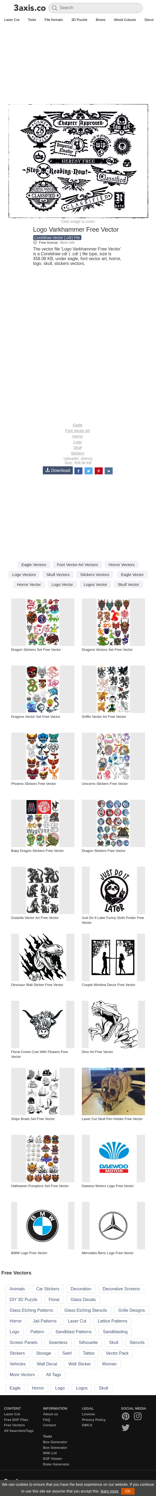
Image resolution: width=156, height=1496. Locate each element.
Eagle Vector (132, 574)
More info (67, 243)
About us (50, 1414)
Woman (109, 1364)
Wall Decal (47, 1364)
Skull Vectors (58, 574)
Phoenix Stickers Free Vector (33, 784)
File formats (54, 20)
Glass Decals (83, 1299)
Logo (77, 442)
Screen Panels (23, 1342)
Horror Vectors (122, 564)
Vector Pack (117, 1353)
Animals (17, 1289)
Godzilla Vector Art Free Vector (35, 918)
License (88, 1414)
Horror (77, 436)
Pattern (37, 1331)
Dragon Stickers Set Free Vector (36, 650)
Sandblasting (115, 1331)
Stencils (137, 1342)
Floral (54, 1299)
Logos (82, 1388)
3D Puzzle (79, 20)
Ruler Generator (56, 1464)
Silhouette (88, 1342)
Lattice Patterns (112, 1321)
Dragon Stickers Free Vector (103, 851)
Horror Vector (29, 584)
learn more (110, 1491)
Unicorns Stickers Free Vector (105, 784)
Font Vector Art (77, 431)
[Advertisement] (78, 63)
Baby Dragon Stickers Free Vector (37, 851)
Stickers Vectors (94, 574)
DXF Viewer (52, 1459)
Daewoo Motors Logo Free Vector (108, 1186)
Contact (49, 1425)
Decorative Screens (121, 1289)
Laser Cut (11, 20)
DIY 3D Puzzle (23, 1299)
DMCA (87, 1425)
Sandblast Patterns (73, 1331)
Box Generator (55, 1442)
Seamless (58, 1342)
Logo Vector (62, 584)
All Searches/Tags (19, 1431)
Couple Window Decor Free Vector (108, 985)
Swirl (67, 1353)
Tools (32, 20)
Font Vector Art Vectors (77, 564)
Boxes (100, 20)
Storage (43, 1353)
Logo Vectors (24, 574)
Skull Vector (128, 584)
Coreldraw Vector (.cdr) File (57, 237)
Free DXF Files (16, 1420)
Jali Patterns (44, 1321)
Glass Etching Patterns (31, 1310)
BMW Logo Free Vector (29, 1253)
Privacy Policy (94, 1420)
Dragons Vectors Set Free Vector (107, 650)
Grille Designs (131, 1310)
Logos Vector (95, 584)
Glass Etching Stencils (85, 1310)
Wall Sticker (79, 1364)
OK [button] (128, 1491)
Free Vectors (14, 1425)
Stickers (77, 453)
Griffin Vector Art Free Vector (104, 717)
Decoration (81, 1289)
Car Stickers (47, 1289)
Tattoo (89, 1353)
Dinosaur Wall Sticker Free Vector (37, 985)
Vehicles (18, 1364)
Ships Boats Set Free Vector (33, 1119)
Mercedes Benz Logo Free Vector (108, 1253)
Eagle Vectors (33, 564)
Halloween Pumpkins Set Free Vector (40, 1186)
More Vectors (22, 1374)
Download (57, 470)
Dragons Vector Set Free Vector (35, 717)
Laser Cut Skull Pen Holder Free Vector (112, 1119)
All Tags (53, 1374)
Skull (78, 447)
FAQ (46, 1420)
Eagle (77, 425)
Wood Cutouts (125, 20)
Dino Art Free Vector (97, 1052)
